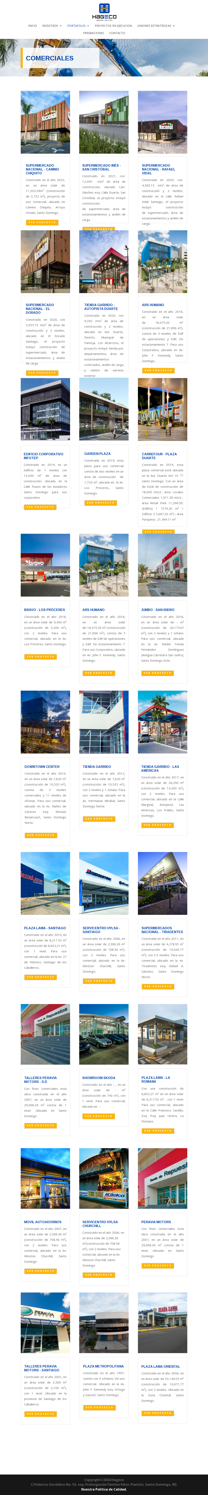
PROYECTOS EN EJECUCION (113, 26)
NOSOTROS (50, 26)
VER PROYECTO (42, 222)
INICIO (32, 26)
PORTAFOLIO (76, 26)
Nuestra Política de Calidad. (104, 1489)
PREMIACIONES (93, 33)
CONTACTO (117, 33)
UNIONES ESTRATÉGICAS (154, 26)
